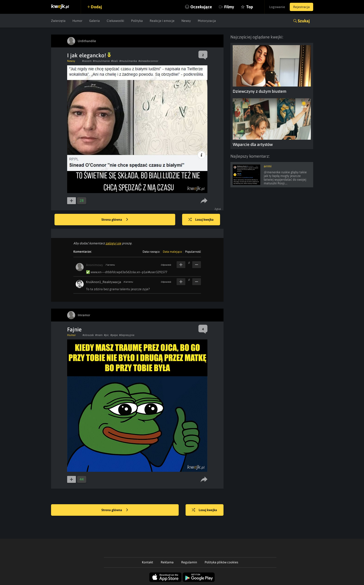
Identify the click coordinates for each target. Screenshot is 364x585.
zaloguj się (113, 243)
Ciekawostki (115, 21)
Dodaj (96, 6)
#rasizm (87, 61)
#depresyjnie (126, 335)
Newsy (186, 21)
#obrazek (88, 335)
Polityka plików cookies (221, 562)
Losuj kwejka (201, 220)
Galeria (94, 21)
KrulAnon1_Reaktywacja (103, 282)
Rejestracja (301, 7)
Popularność (193, 251)
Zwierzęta (58, 21)
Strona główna (114, 220)
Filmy (229, 6)
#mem (99, 335)
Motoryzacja (207, 21)
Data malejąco (172, 251)
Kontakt (147, 562)
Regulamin (189, 562)
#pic (106, 335)
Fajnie (74, 329)
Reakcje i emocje (162, 21)
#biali (114, 61)
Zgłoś (218, 209)
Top (249, 6)
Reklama (167, 562)
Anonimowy (94, 265)
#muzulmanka (128, 61)
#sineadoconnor (148, 61)
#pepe (114, 335)
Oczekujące (201, 6)
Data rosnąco (151, 251)
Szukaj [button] (304, 20)
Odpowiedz (166, 265)
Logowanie (277, 7)
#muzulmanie (101, 61)
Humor (77, 21)
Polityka (137, 21)
